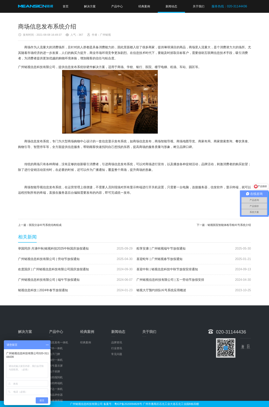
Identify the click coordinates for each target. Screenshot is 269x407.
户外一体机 (56, 374)
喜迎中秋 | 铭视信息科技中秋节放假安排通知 (193, 269)
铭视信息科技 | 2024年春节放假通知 (75, 290)
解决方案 (90, 6)
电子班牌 (54, 397)
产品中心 (117, 6)
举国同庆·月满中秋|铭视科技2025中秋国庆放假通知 (75, 248)
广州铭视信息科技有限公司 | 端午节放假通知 (75, 280)
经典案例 (144, 6)
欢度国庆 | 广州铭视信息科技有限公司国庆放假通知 (75, 269)
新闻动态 (171, 6)
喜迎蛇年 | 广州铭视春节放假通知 (193, 259)
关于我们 (198, 6)
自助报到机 (56, 403)
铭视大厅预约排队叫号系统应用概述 (193, 290)
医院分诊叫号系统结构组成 (45, 224)
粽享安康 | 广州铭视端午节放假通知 (193, 248)
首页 (66, 6)
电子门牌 (54, 380)
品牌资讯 (116, 368)
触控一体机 (56, 385)
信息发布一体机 (58, 368)
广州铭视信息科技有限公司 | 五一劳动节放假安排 (193, 280)
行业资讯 (116, 374)
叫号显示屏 (56, 391)
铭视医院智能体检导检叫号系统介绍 (229, 224)
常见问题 (116, 380)
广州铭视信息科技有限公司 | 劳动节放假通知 (75, 259)
